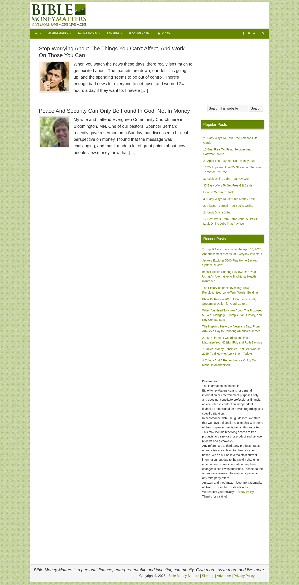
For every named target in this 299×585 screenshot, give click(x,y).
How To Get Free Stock (218, 192)
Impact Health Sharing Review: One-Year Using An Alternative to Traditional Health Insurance (229, 276)
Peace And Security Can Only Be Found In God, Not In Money (114, 111)
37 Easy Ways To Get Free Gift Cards (227, 185)
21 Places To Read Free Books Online (228, 205)
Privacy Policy (245, 492)
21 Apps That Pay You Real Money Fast (229, 160)
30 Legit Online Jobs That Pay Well (226, 178)
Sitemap (208, 576)
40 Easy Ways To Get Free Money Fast (229, 199)
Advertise (224, 576)
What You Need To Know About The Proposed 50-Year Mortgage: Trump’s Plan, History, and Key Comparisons (232, 315)
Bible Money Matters (58, 15)
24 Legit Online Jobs (216, 212)
